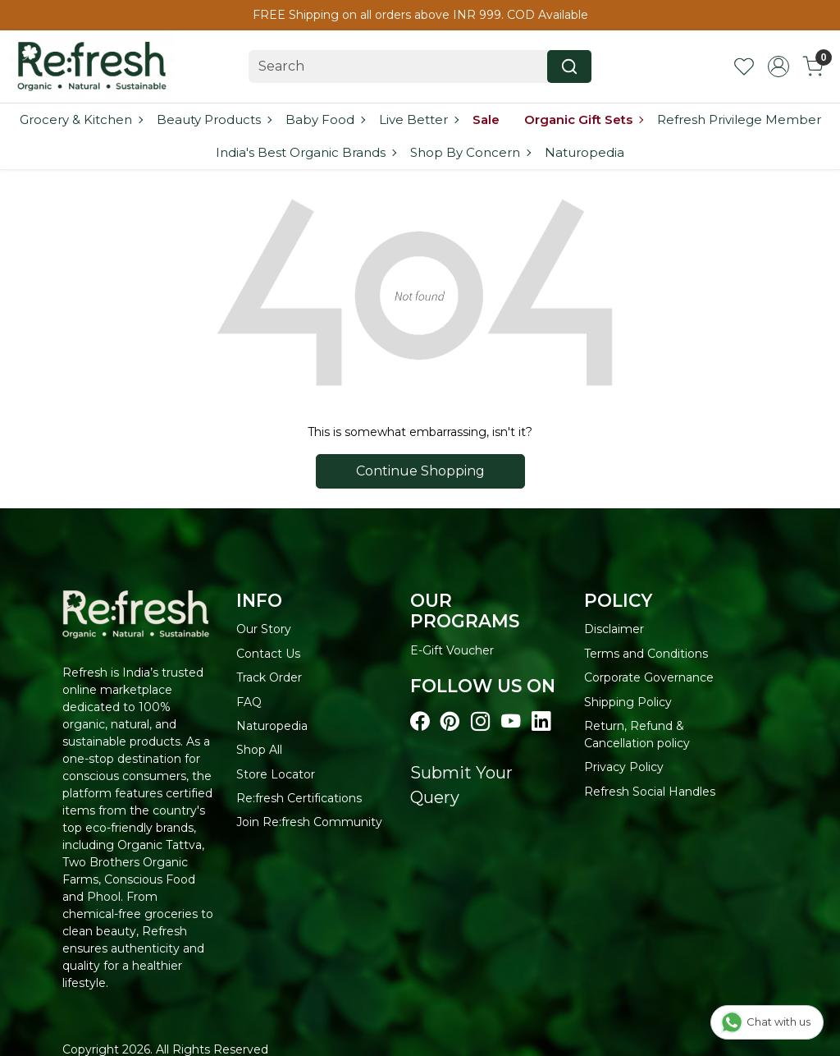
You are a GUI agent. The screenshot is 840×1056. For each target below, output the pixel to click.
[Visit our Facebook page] (419, 722)
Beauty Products (214, 119)
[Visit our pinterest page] (450, 722)
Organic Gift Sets (583, 119)
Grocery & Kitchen (81, 119)
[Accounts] (778, 66)
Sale (486, 119)
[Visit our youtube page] (510, 722)
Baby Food (324, 119)
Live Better (418, 119)
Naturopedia (584, 152)
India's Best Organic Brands (305, 152)
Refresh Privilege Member (739, 119)
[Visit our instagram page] (480, 722)
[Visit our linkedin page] (541, 722)
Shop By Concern (470, 152)
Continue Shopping (420, 471)
